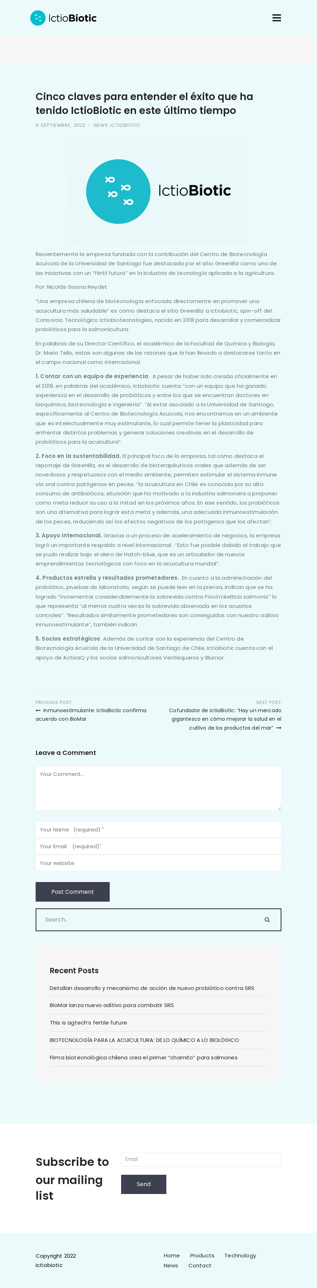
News (171, 1265)
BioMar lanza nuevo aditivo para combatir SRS (112, 1005)
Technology (240, 1255)
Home (172, 1255)
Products (202, 1255)
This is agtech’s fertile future (88, 1022)
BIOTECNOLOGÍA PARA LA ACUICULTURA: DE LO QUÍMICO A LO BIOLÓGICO (144, 1040)
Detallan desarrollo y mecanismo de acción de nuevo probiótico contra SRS (152, 988)
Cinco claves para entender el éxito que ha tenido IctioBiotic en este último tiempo (144, 104)
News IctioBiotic (117, 125)
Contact (200, 1265)
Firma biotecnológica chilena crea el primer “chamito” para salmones (144, 1057)
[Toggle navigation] (276, 18)
